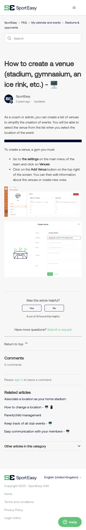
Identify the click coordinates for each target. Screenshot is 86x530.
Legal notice (12, 518)
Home (8, 494)
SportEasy (10, 22)
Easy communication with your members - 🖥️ (37, 431)
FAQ (24, 22)
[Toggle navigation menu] (74, 7)
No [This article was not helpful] (54, 308)
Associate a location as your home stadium (35, 399)
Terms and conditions (19, 502)
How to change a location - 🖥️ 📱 (29, 407)
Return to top (16, 343)
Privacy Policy (13, 510)
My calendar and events (46, 22)
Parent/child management (22, 415)
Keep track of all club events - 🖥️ (28, 423)
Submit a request (59, 329)
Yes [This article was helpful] (32, 308)
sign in (18, 380)
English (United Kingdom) (63, 477)
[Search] (43, 38)
